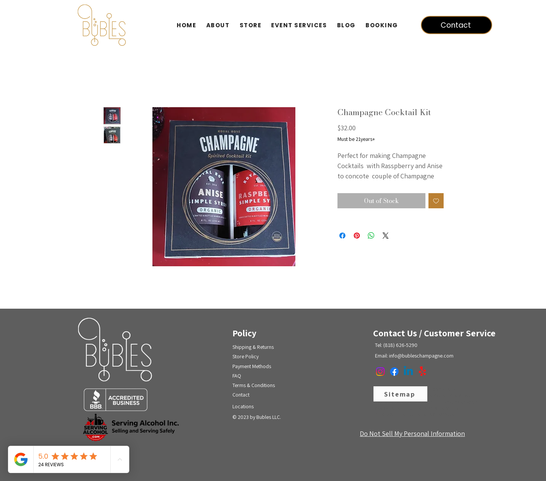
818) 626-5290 (401, 345)
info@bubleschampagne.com (421, 355)
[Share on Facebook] (342, 235)
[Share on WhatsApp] (371, 235)
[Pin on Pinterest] (356, 235)
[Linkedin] (408, 371)
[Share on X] (385, 235)
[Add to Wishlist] (436, 200)
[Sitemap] (400, 393)
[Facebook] (394, 371)
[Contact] (456, 25)
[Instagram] (380, 371)
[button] (250, 25)
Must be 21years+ (356, 139)
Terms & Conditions (253, 385)
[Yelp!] (422, 371)
